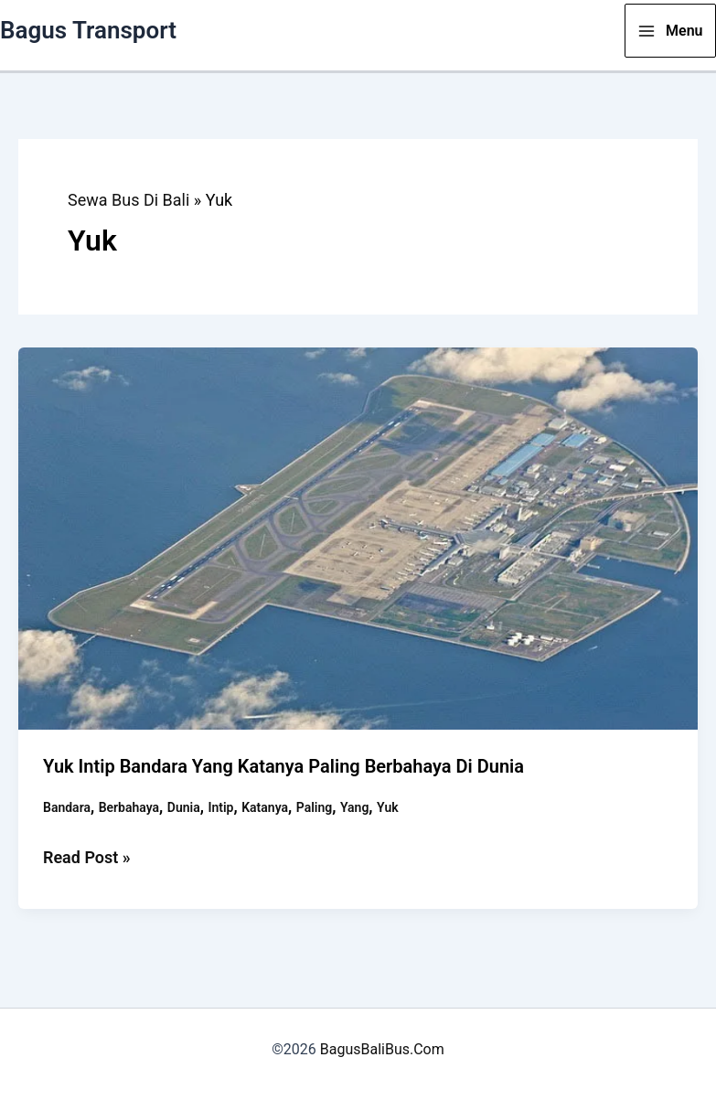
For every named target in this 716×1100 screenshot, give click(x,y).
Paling (314, 807)
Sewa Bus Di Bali (128, 199)
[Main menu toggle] (670, 31)
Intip (220, 807)
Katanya (264, 807)
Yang (354, 807)
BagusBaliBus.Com (382, 1049)
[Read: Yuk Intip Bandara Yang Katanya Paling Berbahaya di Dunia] (358, 537)
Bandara (67, 807)
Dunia (183, 807)
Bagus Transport (88, 30)
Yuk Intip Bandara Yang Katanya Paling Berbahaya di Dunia (283, 766)
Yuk (388, 807)
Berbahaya (129, 807)
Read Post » (87, 857)
